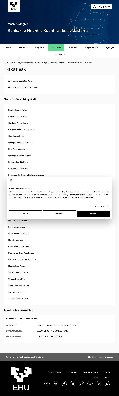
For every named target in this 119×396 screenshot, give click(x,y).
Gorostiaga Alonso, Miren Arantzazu (23, 87)
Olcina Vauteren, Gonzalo (19, 246)
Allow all (93, 214)
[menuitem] (107, 6)
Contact (106, 377)
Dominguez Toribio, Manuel (19, 156)
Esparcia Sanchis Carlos (18, 162)
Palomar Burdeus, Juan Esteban (21, 253)
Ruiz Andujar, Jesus (16, 266)
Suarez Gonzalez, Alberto (18, 285)
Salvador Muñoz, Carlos (18, 272)
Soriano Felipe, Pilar (16, 279)
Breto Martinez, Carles (17, 117)
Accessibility (72, 372)
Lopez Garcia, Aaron (16, 227)
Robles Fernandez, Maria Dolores (22, 259)
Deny (25, 214)
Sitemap (106, 372)
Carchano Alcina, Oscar (18, 123)
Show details (100, 206)
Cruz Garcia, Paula (16, 136)
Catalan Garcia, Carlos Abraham (21, 130)
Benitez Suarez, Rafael (17, 110)
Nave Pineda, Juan (16, 240)
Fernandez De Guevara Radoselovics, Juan (26, 175)
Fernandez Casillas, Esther (19, 169)
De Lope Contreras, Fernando (20, 143)
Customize (59, 214)
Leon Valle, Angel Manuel (18, 220)
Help (96, 377)
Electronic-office (55, 372)
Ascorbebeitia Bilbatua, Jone (20, 81)
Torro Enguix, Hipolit (16, 292)
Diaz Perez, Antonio (16, 149)
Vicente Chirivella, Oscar (18, 298)
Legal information (90, 372)
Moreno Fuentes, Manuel (18, 233)
